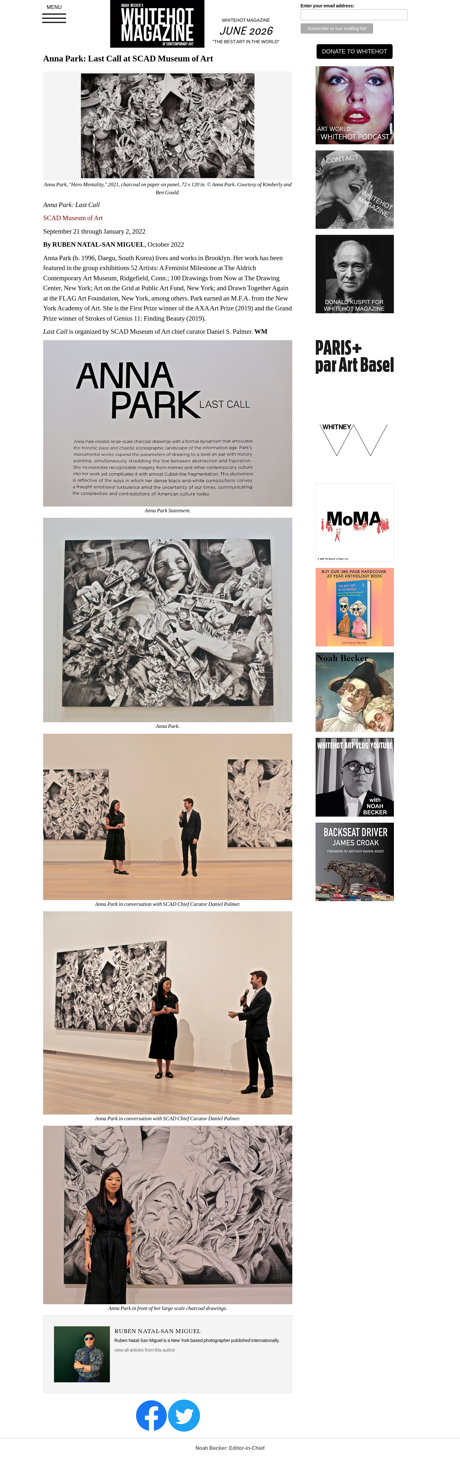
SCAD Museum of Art (73, 218)
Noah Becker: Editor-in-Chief (230, 1448)
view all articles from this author (144, 1350)
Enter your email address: (328, 5)
